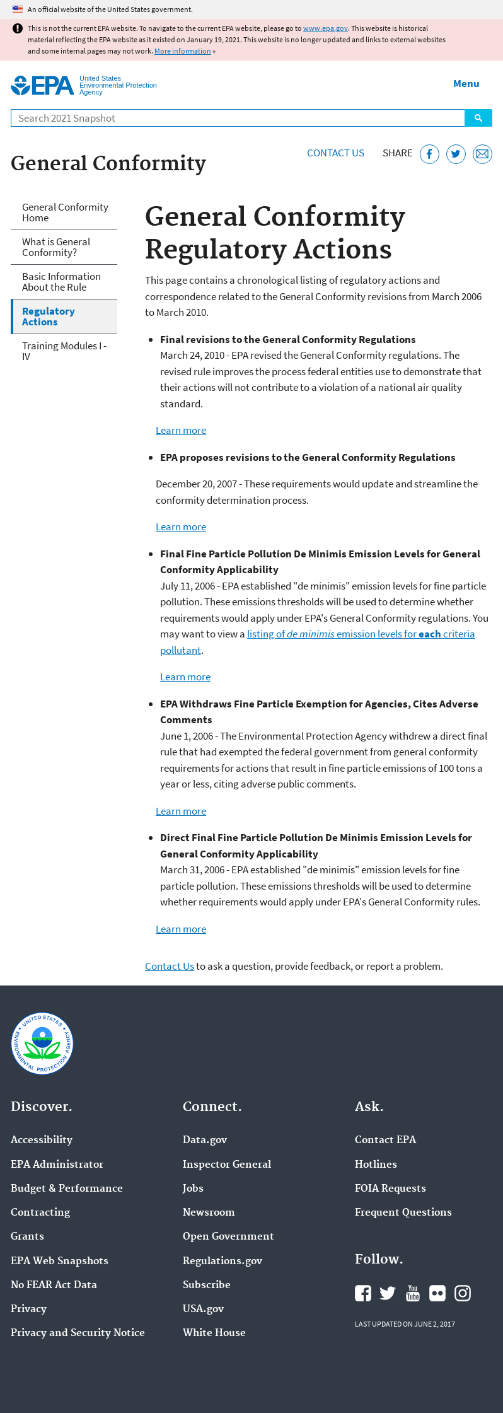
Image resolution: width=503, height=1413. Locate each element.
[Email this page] (482, 154)
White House (214, 1333)
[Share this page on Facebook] (429, 154)
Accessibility (41, 1140)
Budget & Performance (67, 1189)
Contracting (40, 1213)
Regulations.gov (222, 1261)
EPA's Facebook (363, 1293)
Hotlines (376, 1165)
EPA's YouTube (413, 1293)
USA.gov (203, 1309)
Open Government (228, 1237)
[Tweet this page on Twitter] (456, 154)
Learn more (181, 430)
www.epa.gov (325, 28)
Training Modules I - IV (64, 351)
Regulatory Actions (48, 316)
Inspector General (227, 1165)
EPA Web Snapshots (59, 1261)
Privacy (29, 1309)
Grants (27, 1237)
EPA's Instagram (462, 1293)
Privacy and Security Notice (78, 1333)
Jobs (193, 1189)
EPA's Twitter (387, 1293)
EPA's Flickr (437, 1293)
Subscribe (207, 1285)
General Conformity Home (65, 212)
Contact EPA (385, 1140)
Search (478, 118)
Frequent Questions (403, 1213)
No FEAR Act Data (54, 1285)
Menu (466, 83)
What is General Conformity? (56, 247)
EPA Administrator (57, 1165)
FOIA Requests (390, 1189)
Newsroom (209, 1213)
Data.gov (205, 1140)
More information (182, 50)
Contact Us (335, 153)
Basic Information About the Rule (61, 281)
